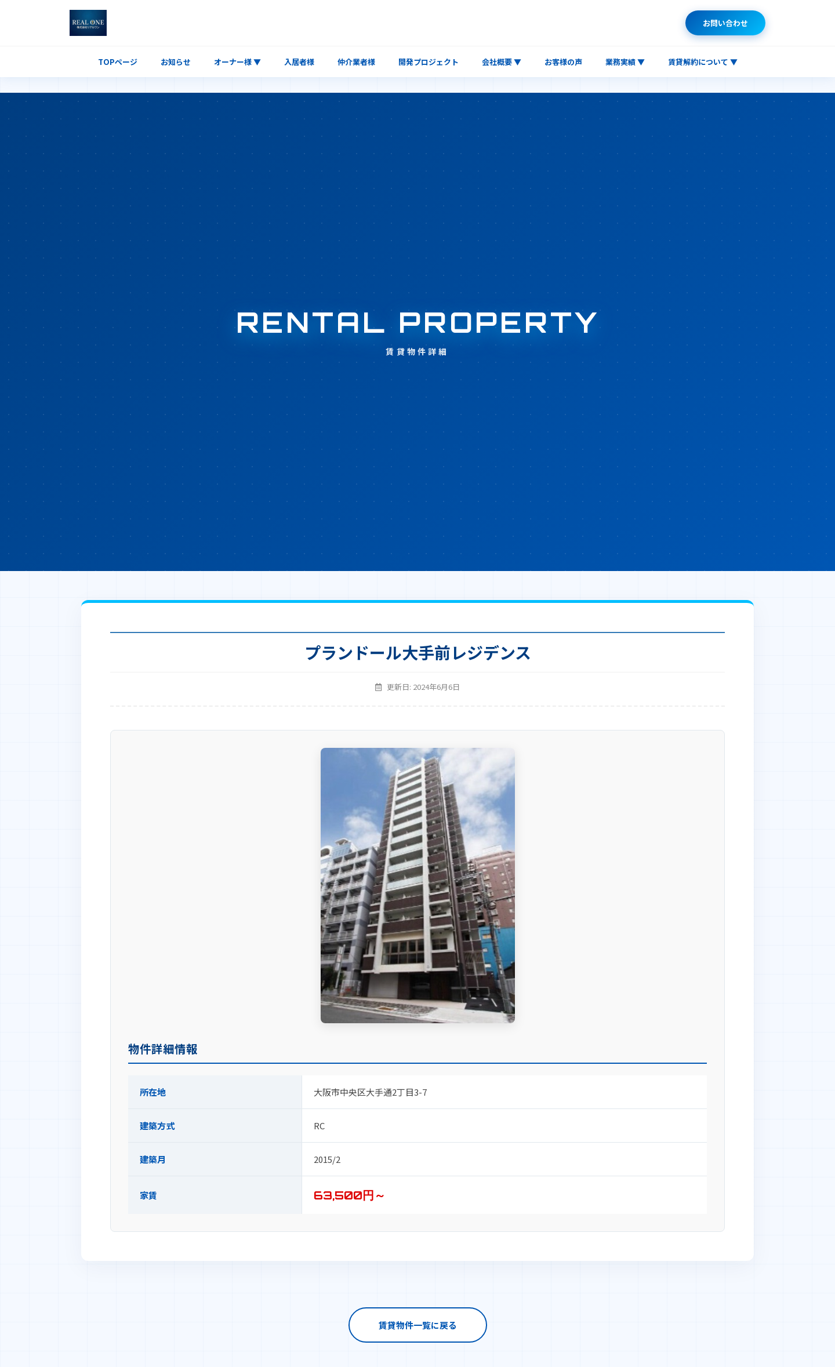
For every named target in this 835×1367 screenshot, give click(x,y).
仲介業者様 (356, 61)
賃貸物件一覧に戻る (418, 1325)
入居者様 (299, 61)
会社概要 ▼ (501, 61)
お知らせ (176, 61)
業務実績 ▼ (625, 61)
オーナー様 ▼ (237, 61)
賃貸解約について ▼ (703, 61)
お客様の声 (563, 61)
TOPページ (117, 61)
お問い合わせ (725, 22)
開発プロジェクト (428, 61)
